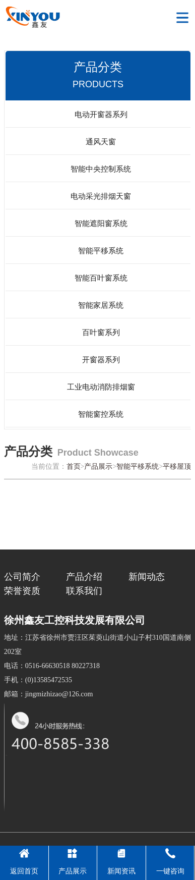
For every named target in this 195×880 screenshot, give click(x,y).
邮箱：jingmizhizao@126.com (48, 694)
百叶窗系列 (101, 332)
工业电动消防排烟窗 (101, 387)
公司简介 (22, 577)
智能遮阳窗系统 (101, 223)
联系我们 (84, 591)
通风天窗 (101, 142)
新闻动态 (146, 577)
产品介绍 (84, 577)
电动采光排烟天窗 (101, 196)
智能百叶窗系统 (101, 278)
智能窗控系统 (100, 414)
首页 (74, 466)
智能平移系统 (100, 251)
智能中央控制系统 (101, 169)
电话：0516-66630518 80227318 (52, 666)
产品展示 (98, 466)
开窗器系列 (101, 360)
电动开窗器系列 (101, 115)
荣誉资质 (22, 591)
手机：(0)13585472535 (38, 680)
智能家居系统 (100, 305)
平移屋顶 (177, 466)
